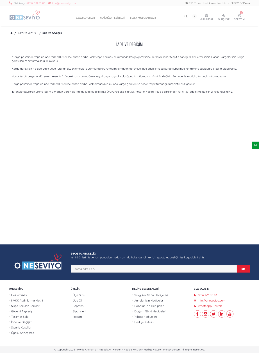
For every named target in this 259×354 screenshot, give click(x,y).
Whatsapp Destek (210, 184)
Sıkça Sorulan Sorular (25, 184)
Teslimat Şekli (20, 195)
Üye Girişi (79, 173)
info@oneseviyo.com (65, 3)
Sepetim (78, 184)
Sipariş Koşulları (21, 205)
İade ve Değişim (21, 200)
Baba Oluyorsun (85, 17)
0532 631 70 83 (36, 3)
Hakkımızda (19, 173)
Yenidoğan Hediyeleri (112, 17)
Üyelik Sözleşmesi (23, 211)
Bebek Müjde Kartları (143, 17)
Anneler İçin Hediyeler (148, 178)
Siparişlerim (80, 189)
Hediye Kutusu (28, 33)
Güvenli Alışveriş (21, 189)
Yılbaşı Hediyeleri (145, 195)
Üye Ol (77, 178)
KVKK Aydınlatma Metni (27, 178)
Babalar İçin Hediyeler (149, 184)
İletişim (77, 195)
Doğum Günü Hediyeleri (150, 189)
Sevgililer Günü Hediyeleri (151, 173)
